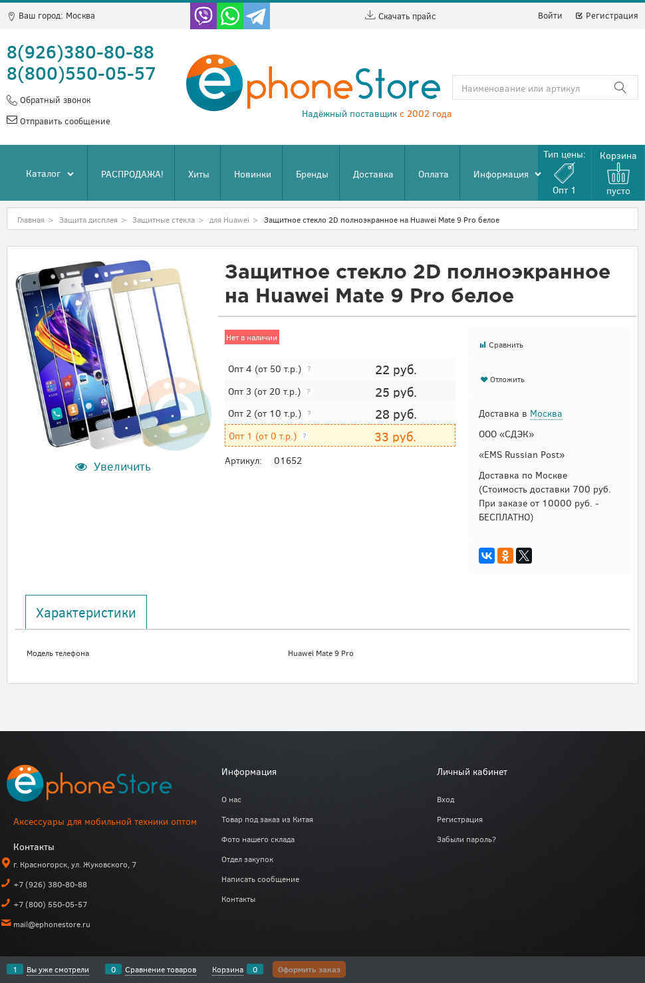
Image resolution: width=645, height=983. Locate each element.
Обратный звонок (53, 100)
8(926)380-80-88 (80, 51)
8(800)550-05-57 (81, 72)
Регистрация (606, 15)
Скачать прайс (400, 16)
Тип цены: (564, 172)
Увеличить (122, 466)
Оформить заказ (309, 969)
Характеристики (86, 612)
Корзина (227, 969)
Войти (550, 15)
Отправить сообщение (63, 121)
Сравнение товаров (160, 969)
